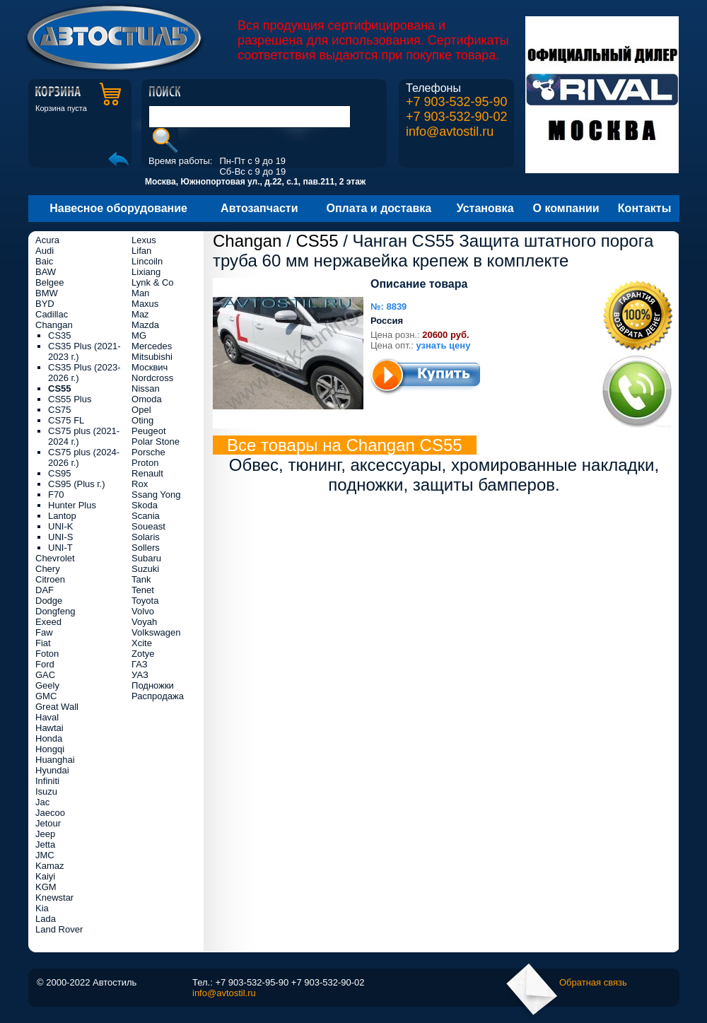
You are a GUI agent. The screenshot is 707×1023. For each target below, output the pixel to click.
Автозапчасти (259, 208)
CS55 (317, 240)
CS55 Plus (69, 399)
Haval (47, 717)
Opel (141, 409)
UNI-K (60, 526)
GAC (45, 675)
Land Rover (59, 929)
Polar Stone (156, 441)
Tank (141, 579)
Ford (44, 664)
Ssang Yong (156, 494)
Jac (42, 802)
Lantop (62, 515)
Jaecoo (50, 812)
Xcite (142, 643)
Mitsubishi (152, 356)
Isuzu (46, 791)
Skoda (145, 505)
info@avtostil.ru (449, 131)
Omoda (147, 399)
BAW (45, 272)
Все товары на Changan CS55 (344, 445)
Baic (44, 261)
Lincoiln (147, 261)
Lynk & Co (153, 282)
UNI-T (60, 547)
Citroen (50, 579)
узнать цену (443, 345)
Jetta (45, 844)
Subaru (146, 558)
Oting (142, 420)
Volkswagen (156, 632)
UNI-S (60, 537)
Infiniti (47, 781)
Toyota (145, 600)
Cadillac (51, 314)
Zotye (143, 653)
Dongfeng (55, 611)
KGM (46, 887)
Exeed (48, 621)
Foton (47, 653)
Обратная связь (593, 982)
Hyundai (52, 770)
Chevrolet (55, 558)
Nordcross (152, 378)
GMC (46, 696)
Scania (146, 515)
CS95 (59, 473)
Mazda (145, 325)
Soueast (148, 526)
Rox (140, 484)
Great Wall (56, 706)
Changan (247, 240)
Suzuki (145, 568)
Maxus (145, 303)
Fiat (43, 643)
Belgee (49, 282)
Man (140, 293)
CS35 (59, 335)
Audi (44, 250)
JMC (44, 855)
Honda (48, 738)
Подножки (153, 685)
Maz (140, 314)
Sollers (146, 547)
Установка (485, 208)
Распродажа (158, 696)
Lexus (144, 240)
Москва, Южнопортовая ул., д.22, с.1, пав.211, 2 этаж (255, 182)
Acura (47, 240)
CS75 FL (66, 420)
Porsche (148, 452)
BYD (44, 303)
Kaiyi (45, 876)
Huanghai (55, 759)
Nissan (146, 388)
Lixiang (146, 272)
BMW (46, 293)
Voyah (144, 621)
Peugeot (148, 431)
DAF (44, 590)
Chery (47, 568)
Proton (145, 462)
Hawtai (49, 728)
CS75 (59, 409)
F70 (56, 494)
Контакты (644, 208)
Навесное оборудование (118, 208)
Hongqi (49, 749)
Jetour (48, 823)
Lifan (141, 250)
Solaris (146, 537)
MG (139, 335)
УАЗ (140, 675)
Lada (45, 918)
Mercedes (152, 346)
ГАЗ (140, 664)
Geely (47, 685)
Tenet (143, 590)
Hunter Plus (72, 505)
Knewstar (54, 897)
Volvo (143, 611)
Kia (42, 908)
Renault (147, 473)
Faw (44, 632)
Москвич (150, 367)
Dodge (48, 600)
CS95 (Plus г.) (76, 484)
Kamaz (49, 865)
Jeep (45, 834)
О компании (566, 208)
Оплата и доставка (379, 208)
